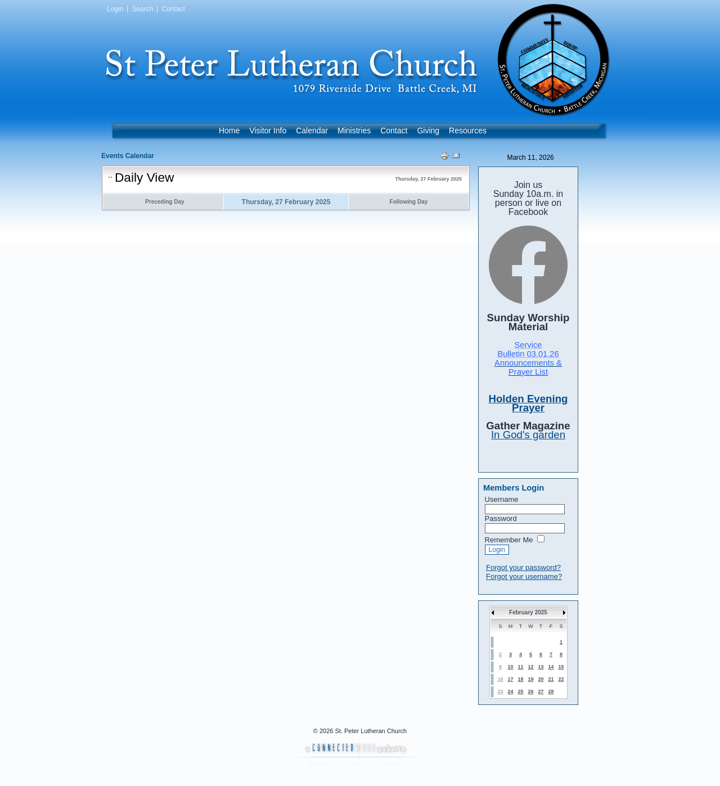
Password (501, 518)
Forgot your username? (524, 576)
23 (500, 691)
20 (540, 679)
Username (502, 499)
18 (520, 679)
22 (561, 679)
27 (540, 691)
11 (520, 667)
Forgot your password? (523, 567)
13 (540, 667)
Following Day (409, 202)
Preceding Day (164, 202)
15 (561, 667)
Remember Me (509, 540)
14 (551, 667)
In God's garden (528, 435)
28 (551, 691)
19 (530, 679)
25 (520, 691)
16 (500, 679)
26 (530, 691)
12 (530, 667)
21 (551, 679)
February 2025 (528, 612)
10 (510, 667)
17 (510, 679)
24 (510, 691)
